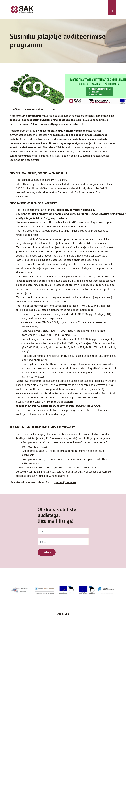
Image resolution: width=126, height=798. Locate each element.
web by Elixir (63, 613)
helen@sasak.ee (66, 482)
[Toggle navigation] (112, 7)
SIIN (33, 214)
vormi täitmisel (73, 124)
